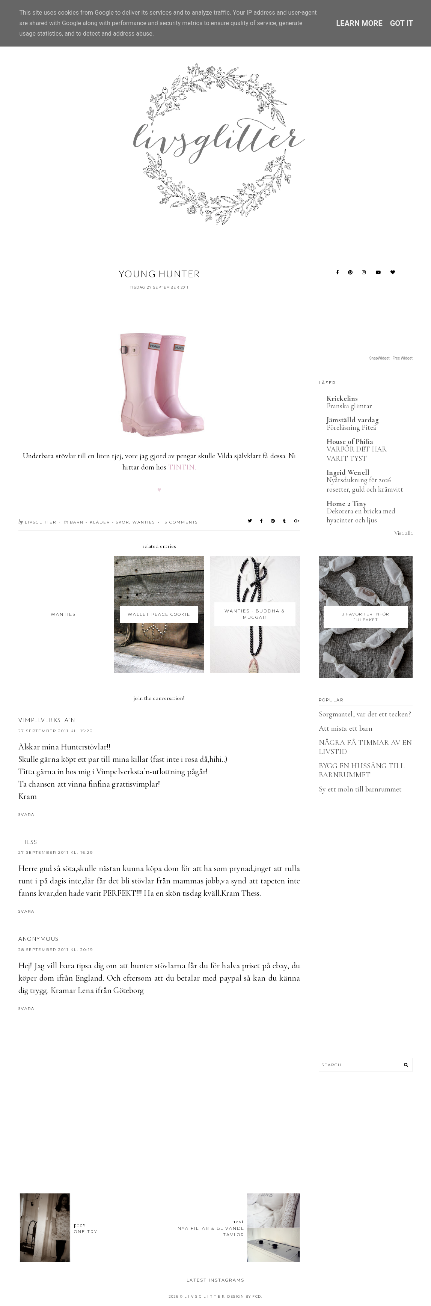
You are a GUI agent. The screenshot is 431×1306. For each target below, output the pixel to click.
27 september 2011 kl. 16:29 (55, 852)
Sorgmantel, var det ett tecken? (365, 714)
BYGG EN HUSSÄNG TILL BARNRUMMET (361, 770)
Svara (26, 814)
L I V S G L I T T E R (204, 1296)
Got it (401, 23)
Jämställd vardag (353, 419)
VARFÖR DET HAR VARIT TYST (357, 454)
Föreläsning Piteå (351, 427)
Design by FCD (244, 1296)
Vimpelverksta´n (46, 719)
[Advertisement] (159, 1146)
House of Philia (350, 441)
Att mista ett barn (345, 728)
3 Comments (181, 522)
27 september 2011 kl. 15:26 (55, 730)
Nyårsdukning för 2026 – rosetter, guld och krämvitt (365, 484)
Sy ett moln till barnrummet (360, 789)
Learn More (359, 23)
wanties (144, 522)
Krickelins (342, 398)
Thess (28, 841)
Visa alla (403, 533)
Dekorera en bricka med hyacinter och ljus (361, 516)
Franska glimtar (349, 406)
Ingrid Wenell (348, 472)
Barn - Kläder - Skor (99, 522)
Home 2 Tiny (346, 503)
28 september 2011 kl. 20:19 (55, 949)
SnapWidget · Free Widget (391, 358)
